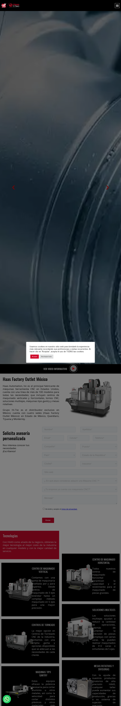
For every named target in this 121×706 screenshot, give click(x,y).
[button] (117, 5)
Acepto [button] (34, 356)
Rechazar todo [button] (46, 356)
